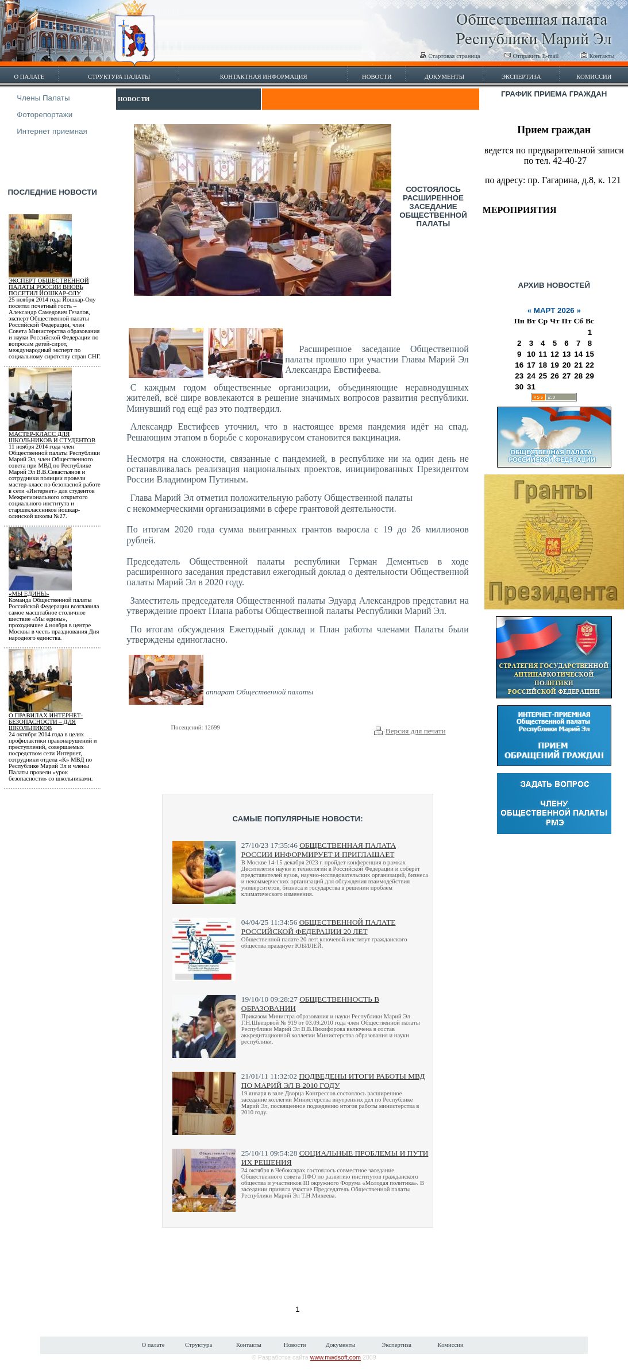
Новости (377, 77)
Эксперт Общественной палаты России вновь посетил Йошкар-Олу (49, 286)
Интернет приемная (52, 131)
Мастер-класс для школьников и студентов (52, 437)
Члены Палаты (43, 98)
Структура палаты (119, 77)
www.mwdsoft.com (335, 1357)
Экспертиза (521, 77)
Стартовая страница (449, 56)
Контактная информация (263, 77)
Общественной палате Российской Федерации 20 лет (318, 927)
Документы (444, 77)
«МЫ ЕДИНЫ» (29, 593)
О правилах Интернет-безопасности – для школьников (46, 721)
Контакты (597, 56)
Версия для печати (416, 731)
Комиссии (593, 77)
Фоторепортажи (44, 114)
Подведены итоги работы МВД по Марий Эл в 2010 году (333, 1081)
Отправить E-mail (531, 56)
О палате (29, 77)
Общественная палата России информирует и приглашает (318, 850)
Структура (198, 1345)
